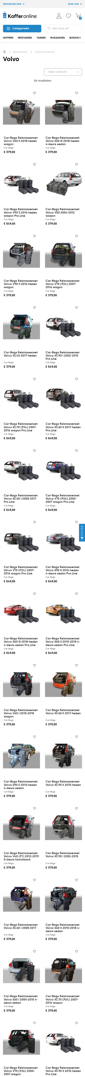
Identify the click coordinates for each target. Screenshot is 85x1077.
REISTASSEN (25, 37)
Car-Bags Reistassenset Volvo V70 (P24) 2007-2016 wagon (63, 284)
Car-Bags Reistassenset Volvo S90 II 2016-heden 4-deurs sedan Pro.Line (63, 570)
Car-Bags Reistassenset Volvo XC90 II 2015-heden (63, 783)
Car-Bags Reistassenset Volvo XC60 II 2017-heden (63, 711)
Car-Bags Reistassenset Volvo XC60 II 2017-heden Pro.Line (63, 427)
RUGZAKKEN (57, 37)
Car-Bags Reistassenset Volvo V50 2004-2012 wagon (63, 212)
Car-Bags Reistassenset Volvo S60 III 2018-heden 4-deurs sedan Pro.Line (21, 642)
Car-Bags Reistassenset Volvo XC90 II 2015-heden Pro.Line (63, 1071)
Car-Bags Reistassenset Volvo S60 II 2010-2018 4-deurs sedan (63, 928)
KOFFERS (8, 37)
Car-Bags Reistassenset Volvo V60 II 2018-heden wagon (21, 141)
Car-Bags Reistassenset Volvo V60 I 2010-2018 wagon (21, 713)
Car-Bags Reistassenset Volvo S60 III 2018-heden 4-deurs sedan (63, 141)
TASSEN (41, 37)
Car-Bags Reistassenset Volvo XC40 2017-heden (21, 354)
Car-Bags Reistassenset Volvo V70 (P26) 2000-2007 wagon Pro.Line (63, 499)
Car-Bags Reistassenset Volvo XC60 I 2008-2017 (21, 926)
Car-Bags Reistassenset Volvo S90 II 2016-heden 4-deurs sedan (21, 785)
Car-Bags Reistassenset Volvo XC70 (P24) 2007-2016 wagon (63, 999)
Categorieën (18, 28)
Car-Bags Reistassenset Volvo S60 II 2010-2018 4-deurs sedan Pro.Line (63, 642)
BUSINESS (75, 37)
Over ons (75, 3)
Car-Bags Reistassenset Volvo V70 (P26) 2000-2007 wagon (21, 1071)
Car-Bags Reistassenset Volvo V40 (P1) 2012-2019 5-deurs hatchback (21, 856)
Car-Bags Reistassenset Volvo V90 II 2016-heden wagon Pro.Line (21, 212)
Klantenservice (13, 3)
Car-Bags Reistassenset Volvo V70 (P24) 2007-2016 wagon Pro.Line (21, 570)
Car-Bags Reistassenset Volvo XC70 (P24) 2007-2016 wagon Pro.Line (21, 427)
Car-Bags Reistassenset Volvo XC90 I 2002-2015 (63, 854)
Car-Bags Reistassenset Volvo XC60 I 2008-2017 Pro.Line (21, 499)
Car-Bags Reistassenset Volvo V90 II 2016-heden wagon (21, 284)
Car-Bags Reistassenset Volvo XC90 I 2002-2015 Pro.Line (63, 356)
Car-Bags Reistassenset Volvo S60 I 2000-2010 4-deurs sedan (21, 999)
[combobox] (63, 28)
